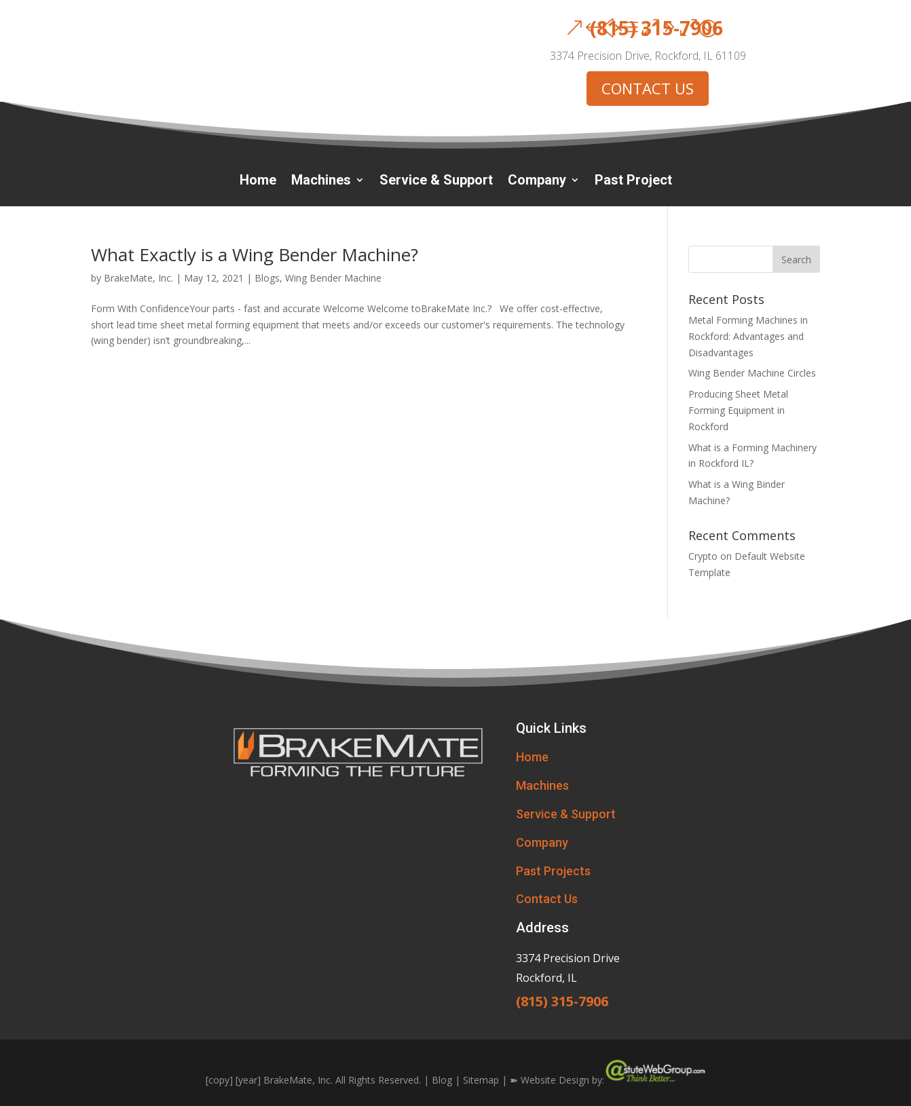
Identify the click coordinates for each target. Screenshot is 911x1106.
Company (537, 181)
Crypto (703, 556)
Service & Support (436, 181)
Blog (442, 1079)
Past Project (633, 181)
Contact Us (547, 899)
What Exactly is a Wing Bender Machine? (254, 254)
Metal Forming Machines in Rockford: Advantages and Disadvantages (748, 336)
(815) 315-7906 (656, 28)
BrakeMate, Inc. (138, 277)
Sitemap (481, 1079)
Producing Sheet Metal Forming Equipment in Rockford (738, 410)
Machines (321, 181)
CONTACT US (647, 88)
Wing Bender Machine (333, 277)
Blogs (267, 277)
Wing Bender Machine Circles (752, 372)
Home (258, 181)
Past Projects (553, 871)
